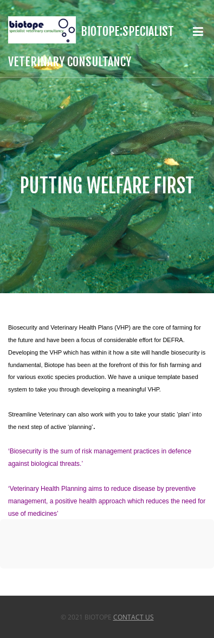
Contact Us (133, 617)
